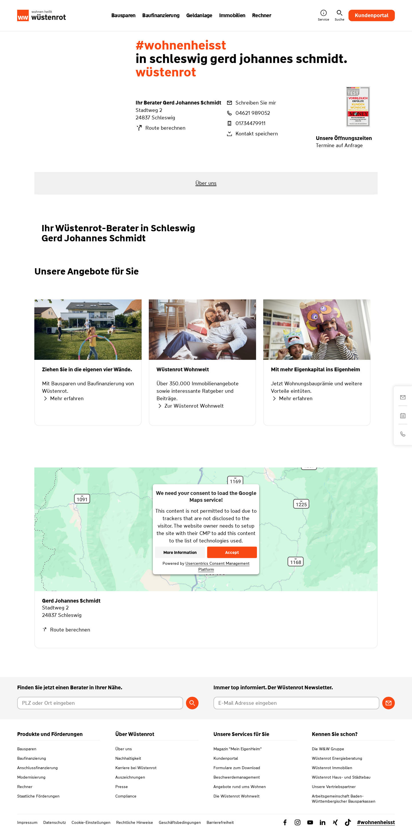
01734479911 (246, 123)
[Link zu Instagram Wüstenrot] (297, 822)
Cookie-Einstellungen (91, 822)
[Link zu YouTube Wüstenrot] (310, 822)
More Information (180, 552)
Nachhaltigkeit (128, 758)
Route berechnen (160, 128)
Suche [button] (339, 15)
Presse (121, 786)
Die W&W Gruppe (328, 748)
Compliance (125, 796)
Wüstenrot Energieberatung (337, 758)
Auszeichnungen (130, 777)
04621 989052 (248, 113)
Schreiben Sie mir (251, 102)
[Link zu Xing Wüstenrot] (335, 822)
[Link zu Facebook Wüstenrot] (285, 822)
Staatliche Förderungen (38, 796)
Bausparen (26, 748)
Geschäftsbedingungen (180, 822)
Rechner (24, 786)
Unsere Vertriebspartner (334, 786)
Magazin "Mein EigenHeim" (237, 748)
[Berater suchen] (192, 703)
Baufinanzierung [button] (160, 15)
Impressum (27, 822)
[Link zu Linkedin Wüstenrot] (323, 822)
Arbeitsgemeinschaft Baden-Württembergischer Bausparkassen (343, 799)
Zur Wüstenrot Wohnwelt (190, 405)
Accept (232, 552)
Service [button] (323, 15)
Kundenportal (372, 15)
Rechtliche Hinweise (134, 822)
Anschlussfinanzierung (37, 767)
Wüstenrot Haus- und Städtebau (341, 777)
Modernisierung (31, 777)
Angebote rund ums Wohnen (239, 786)
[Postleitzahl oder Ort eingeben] (100, 703)
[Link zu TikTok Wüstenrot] (348, 822)
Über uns (123, 748)
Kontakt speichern (252, 133)
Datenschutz (54, 822)
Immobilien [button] (232, 15)
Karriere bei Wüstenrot (136, 767)
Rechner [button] (261, 15)
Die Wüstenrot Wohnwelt (236, 796)
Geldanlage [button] (199, 15)
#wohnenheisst (376, 822)
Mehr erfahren (63, 398)
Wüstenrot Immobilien (332, 767)
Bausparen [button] (123, 15)
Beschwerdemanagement (236, 777)
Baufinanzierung (31, 758)
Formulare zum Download (236, 767)
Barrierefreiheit (220, 822)
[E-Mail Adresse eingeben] (296, 703)
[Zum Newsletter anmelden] (388, 703)
